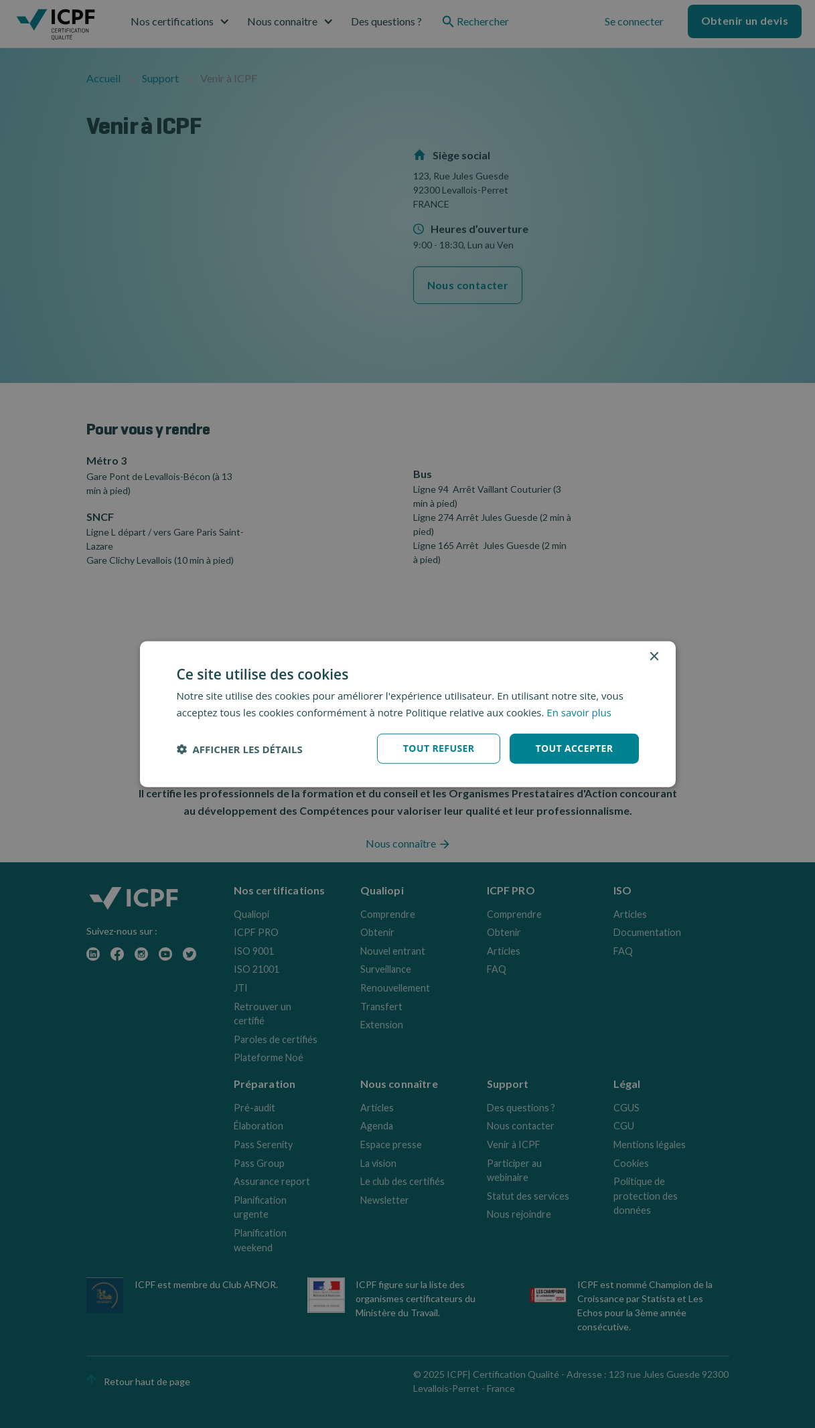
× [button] (654, 656)
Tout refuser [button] (439, 748)
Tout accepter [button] (574, 748)
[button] (240, 748)
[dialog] (408, 714)
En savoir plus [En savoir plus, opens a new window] (578, 711)
